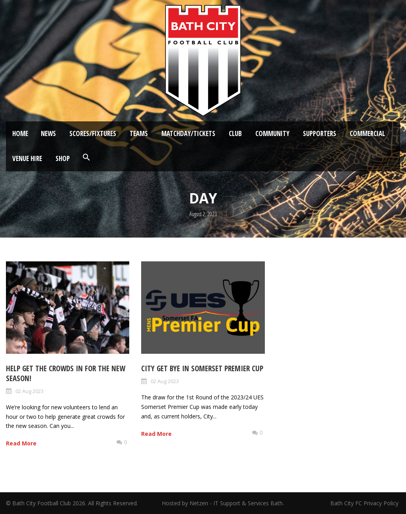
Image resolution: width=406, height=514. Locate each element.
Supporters (319, 133)
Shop (63, 158)
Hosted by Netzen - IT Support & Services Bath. (223, 503)
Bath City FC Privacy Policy (365, 503)
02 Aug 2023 (29, 391)
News (48, 133)
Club (235, 133)
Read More (21, 443)
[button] (86, 157)
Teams (139, 133)
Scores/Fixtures (92, 133)
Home (20, 133)
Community (272, 133)
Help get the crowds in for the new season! (65, 373)
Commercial (367, 133)
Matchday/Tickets (188, 133)
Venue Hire (27, 158)
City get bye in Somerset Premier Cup (202, 368)
